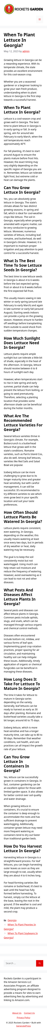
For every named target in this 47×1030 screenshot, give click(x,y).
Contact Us (29, 1013)
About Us (16, 1013)
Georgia (12, 920)
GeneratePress (23, 1025)
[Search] (39, 963)
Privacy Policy (23, 1017)
